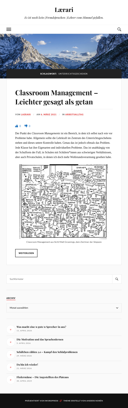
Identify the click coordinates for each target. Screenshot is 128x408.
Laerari (26, 114)
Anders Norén (94, 401)
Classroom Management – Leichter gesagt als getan (56, 97)
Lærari (64, 10)
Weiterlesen (26, 253)
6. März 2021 (49, 114)
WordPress (51, 401)
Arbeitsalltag (74, 114)
